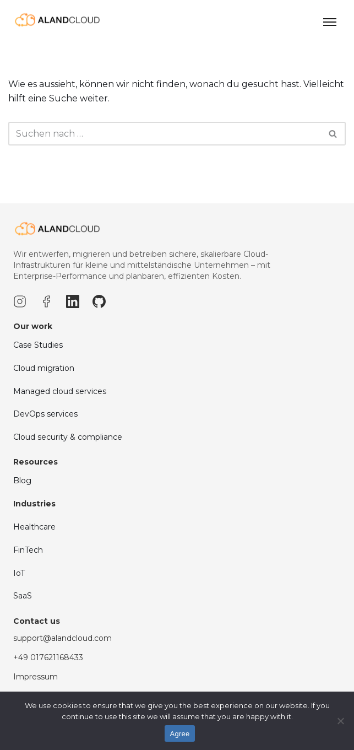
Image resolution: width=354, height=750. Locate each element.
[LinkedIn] (72, 320)
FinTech (28, 569)
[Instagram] (19, 320)
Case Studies (38, 364)
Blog (22, 500)
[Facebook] (46, 320)
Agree (180, 734)
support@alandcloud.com (62, 657)
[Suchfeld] (164, 133)
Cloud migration (43, 387)
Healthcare (34, 547)
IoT (19, 592)
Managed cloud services (59, 411)
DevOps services (45, 433)
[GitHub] (99, 320)
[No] (340, 720)
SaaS (22, 615)
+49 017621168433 (48, 677)
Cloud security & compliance (67, 456)
